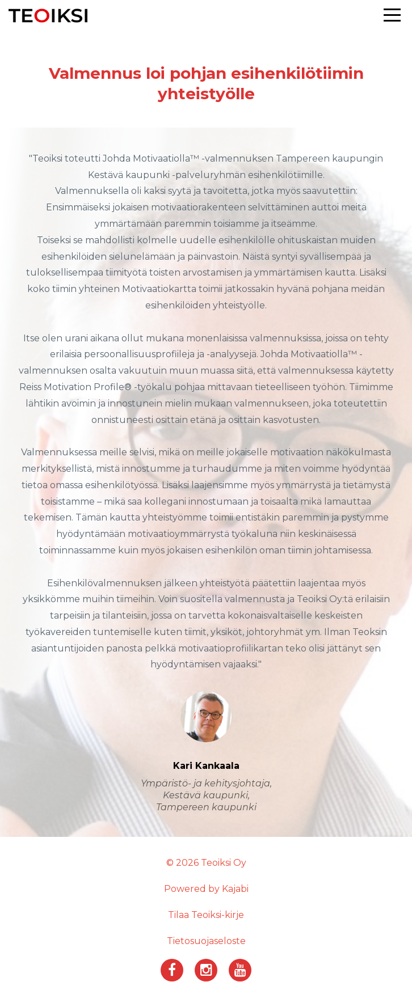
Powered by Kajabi (206, 888)
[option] (206, 482)
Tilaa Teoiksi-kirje (206, 914)
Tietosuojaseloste (206, 941)
